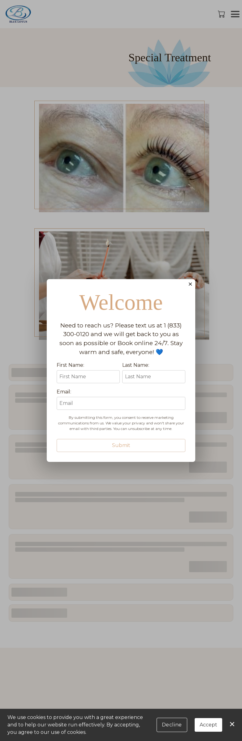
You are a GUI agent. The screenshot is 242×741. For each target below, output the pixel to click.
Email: (64, 425)
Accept (208, 725)
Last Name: (135, 398)
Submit (121, 479)
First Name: (70, 398)
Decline (172, 725)
